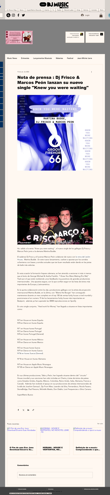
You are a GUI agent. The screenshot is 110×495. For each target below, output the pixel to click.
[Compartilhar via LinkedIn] (28, 410)
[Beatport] (8, 15)
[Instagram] (13, 15)
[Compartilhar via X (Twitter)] (23, 410)
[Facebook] (18, 15)
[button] (101, 15)
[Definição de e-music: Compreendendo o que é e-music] (88, 435)
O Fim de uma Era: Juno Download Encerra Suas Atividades (22, 449)
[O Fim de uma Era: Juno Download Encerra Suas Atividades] (22, 435)
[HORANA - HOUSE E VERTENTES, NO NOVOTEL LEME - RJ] (55, 435)
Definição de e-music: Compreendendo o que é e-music (88, 449)
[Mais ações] (91, 72)
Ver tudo (100, 423)
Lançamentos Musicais (42, 58)
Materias (59, 58)
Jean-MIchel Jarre (84, 58)
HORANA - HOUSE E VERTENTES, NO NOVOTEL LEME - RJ (53, 449)
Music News (12, 58)
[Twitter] (23, 15)
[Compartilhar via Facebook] (18, 410)
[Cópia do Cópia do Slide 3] (16, 41)
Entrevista (25, 58)
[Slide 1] (18, 41)
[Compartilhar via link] (33, 410)
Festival (70, 58)
